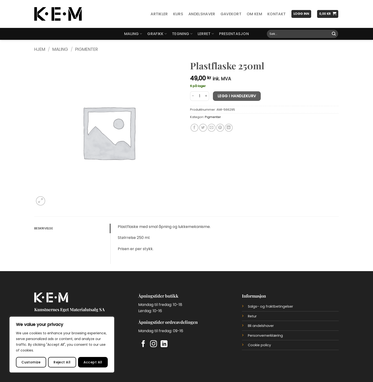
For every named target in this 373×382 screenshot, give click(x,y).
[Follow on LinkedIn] (164, 344)
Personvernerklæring (265, 335)
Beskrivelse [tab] (43, 228)
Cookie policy (259, 345)
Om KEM (254, 14)
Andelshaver (201, 14)
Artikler (159, 14)
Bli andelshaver (261, 325)
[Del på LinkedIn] (229, 128)
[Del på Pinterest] (220, 128)
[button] (301, 14)
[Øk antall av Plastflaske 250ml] (206, 96)
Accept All (92, 362)
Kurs (178, 14)
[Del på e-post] (212, 128)
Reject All (62, 362)
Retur (252, 316)
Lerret (206, 33)
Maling (133, 33)
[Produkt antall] (199, 96)
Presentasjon (234, 33)
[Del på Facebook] (194, 128)
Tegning (182, 33)
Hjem (39, 49)
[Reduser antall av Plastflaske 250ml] (193, 96)
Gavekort (231, 14)
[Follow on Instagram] (153, 344)
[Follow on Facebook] (143, 344)
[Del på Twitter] (203, 128)
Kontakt (276, 14)
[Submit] (334, 34)
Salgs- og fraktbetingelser (270, 306)
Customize (31, 362)
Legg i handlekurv (237, 95)
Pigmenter (86, 49)
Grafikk (157, 33)
